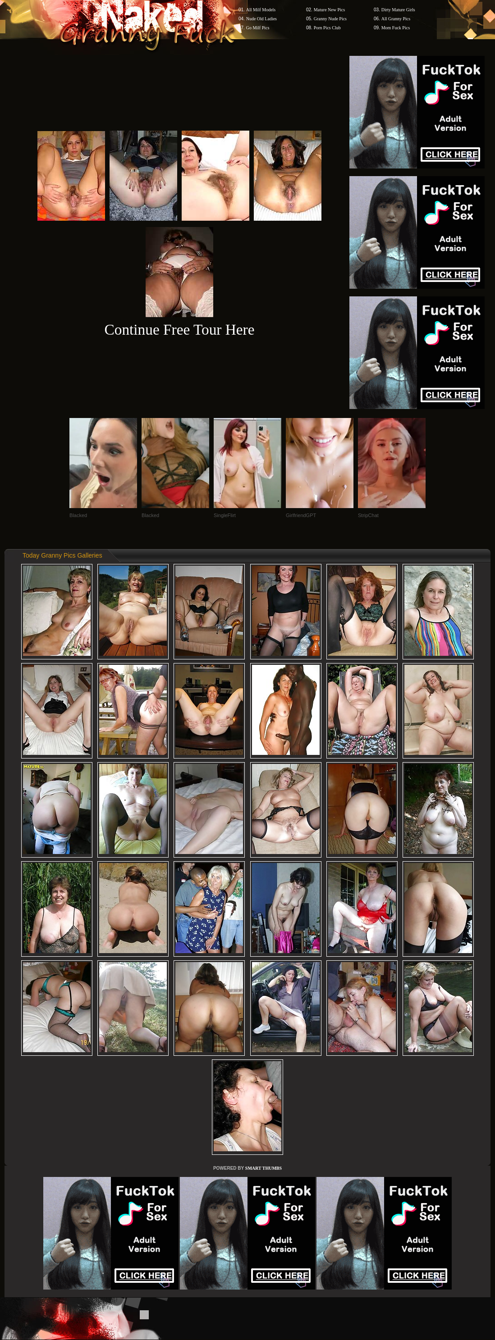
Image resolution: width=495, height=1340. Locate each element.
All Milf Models (261, 9)
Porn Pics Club (327, 27)
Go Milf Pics (258, 27)
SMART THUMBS (263, 1168)
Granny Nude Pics (330, 18)
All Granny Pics (395, 18)
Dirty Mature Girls (398, 9)
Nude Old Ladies (261, 18)
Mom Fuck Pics (395, 27)
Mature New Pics (329, 9)
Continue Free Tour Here (179, 329)
